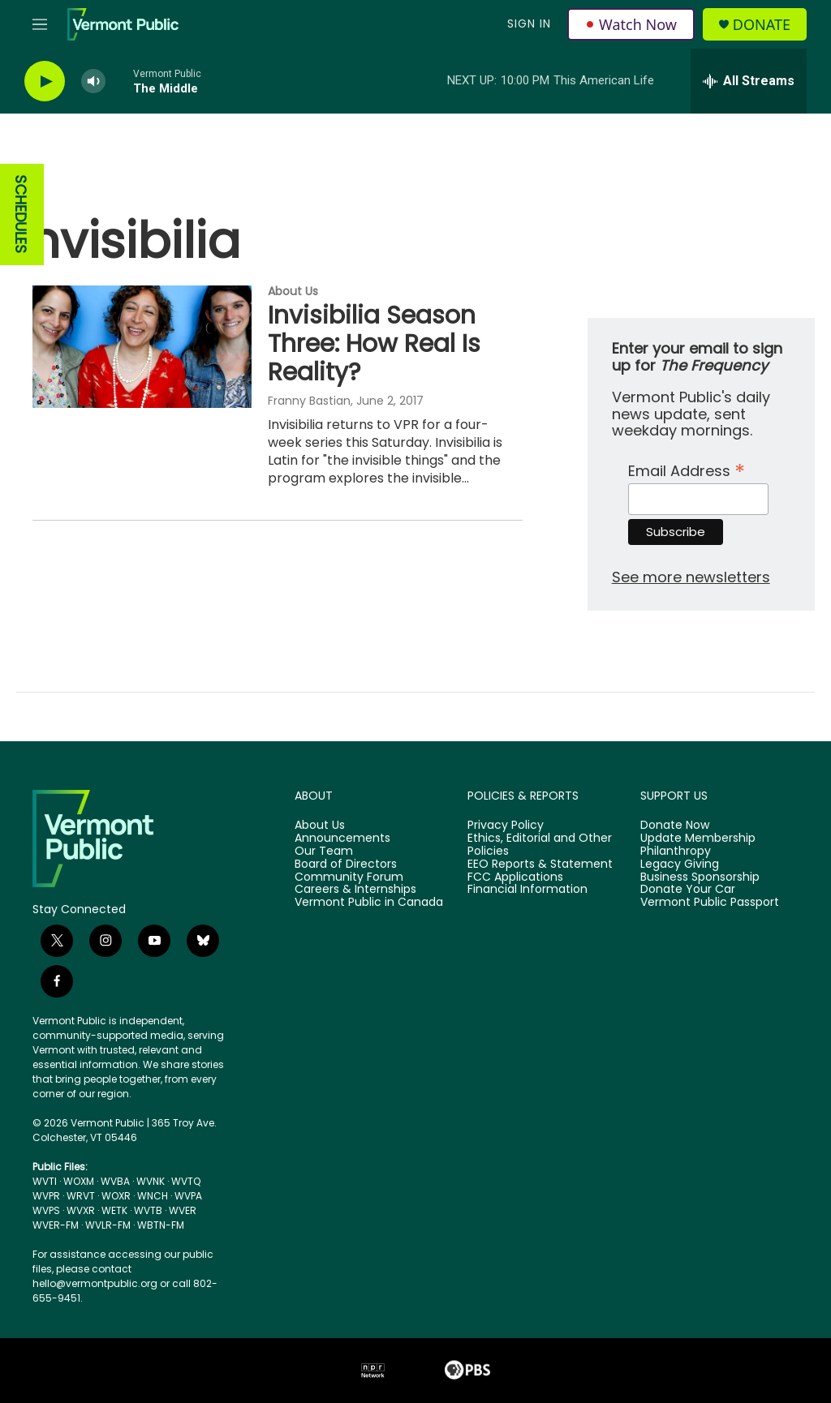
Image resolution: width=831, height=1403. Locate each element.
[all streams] (749, 81)
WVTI (44, 1181)
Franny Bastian (309, 401)
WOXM (78, 1181)
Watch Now (631, 24)
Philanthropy (675, 851)
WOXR (116, 1196)
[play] (45, 81)
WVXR (81, 1210)
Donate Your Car (687, 889)
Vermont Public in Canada (369, 902)
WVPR (46, 1196)
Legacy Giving (679, 864)
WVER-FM (55, 1225)
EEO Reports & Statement (540, 864)
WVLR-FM (108, 1225)
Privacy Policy (505, 825)
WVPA (188, 1196)
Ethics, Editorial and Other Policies (539, 845)
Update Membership (698, 838)
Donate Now (674, 825)
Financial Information (527, 889)
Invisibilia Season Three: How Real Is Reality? (374, 343)
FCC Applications (515, 877)
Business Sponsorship (700, 877)
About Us (293, 291)
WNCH (152, 1196)
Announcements (342, 838)
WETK (114, 1210)
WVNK (150, 1181)
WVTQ (185, 1181)
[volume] (93, 81)
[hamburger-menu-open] (39, 24)
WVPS (46, 1210)
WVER (182, 1210)
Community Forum (349, 877)
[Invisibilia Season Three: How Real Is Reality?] (142, 346)
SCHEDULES (21, 214)
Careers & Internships (355, 889)
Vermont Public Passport (709, 902)
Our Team (324, 851)
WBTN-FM (160, 1225)
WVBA (115, 1181)
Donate (761, 24)
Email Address (686, 469)
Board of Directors (346, 864)
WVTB (148, 1210)
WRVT (81, 1196)
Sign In (529, 23)
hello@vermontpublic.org (94, 1283)
